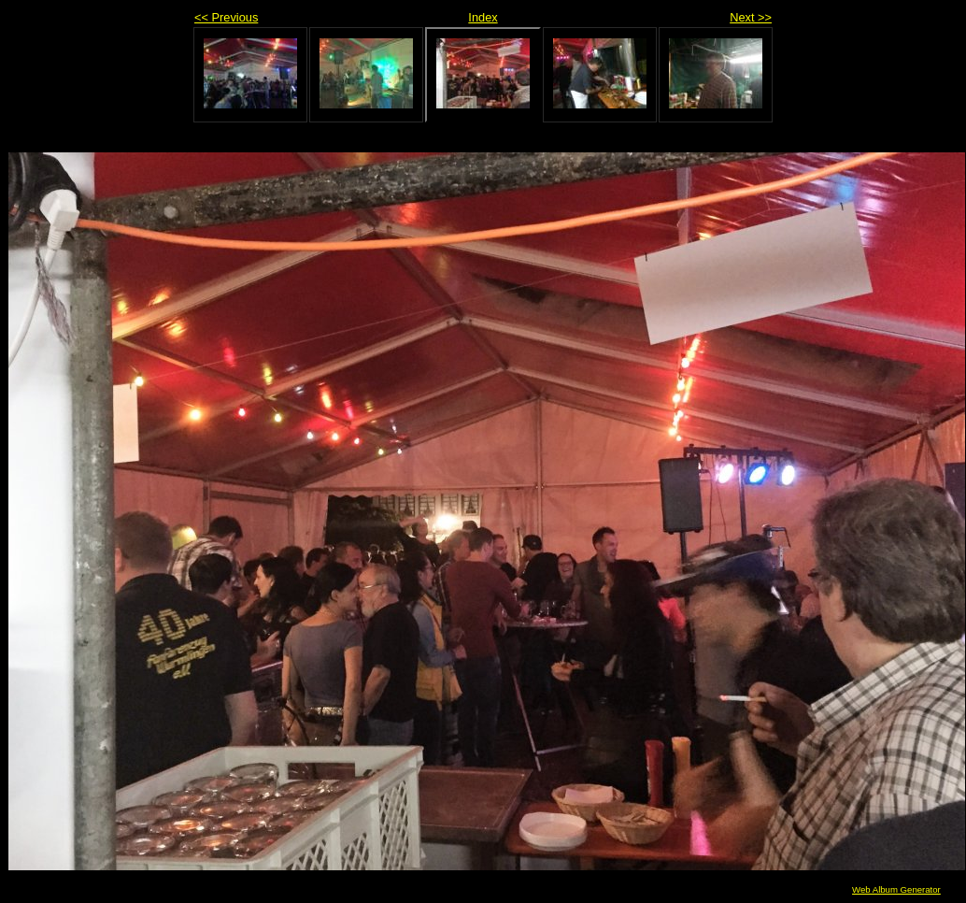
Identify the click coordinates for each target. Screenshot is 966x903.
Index (482, 17)
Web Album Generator (896, 889)
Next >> (751, 17)
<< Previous (226, 17)
